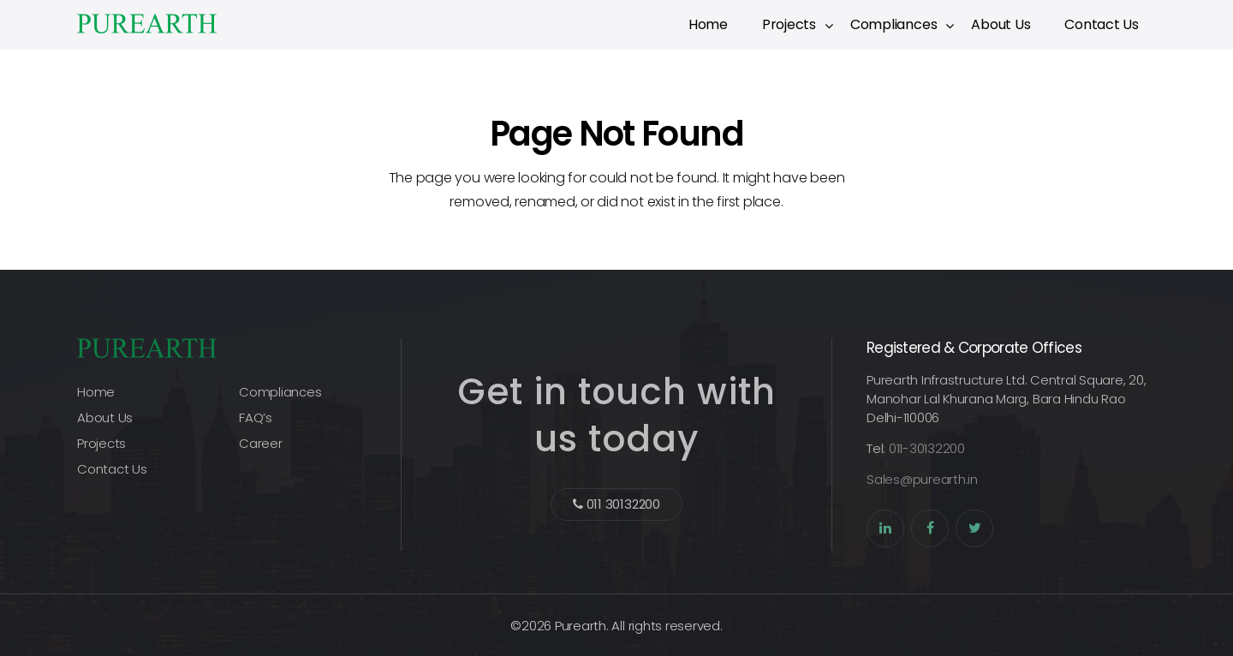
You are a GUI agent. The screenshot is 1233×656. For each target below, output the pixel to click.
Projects (789, 24)
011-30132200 (927, 448)
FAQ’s (255, 417)
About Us (1000, 24)
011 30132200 (616, 504)
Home (708, 24)
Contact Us (1101, 24)
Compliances (893, 24)
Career (261, 443)
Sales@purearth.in (922, 479)
